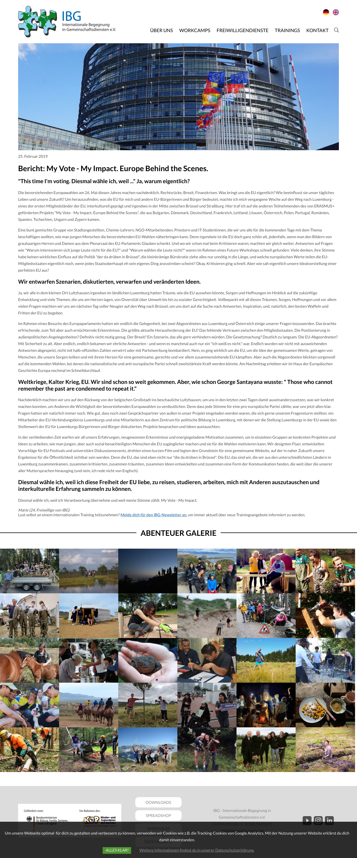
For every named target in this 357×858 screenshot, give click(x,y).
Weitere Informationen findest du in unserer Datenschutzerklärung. (196, 850)
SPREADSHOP (158, 815)
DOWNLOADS (158, 802)
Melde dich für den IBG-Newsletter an (153, 514)
